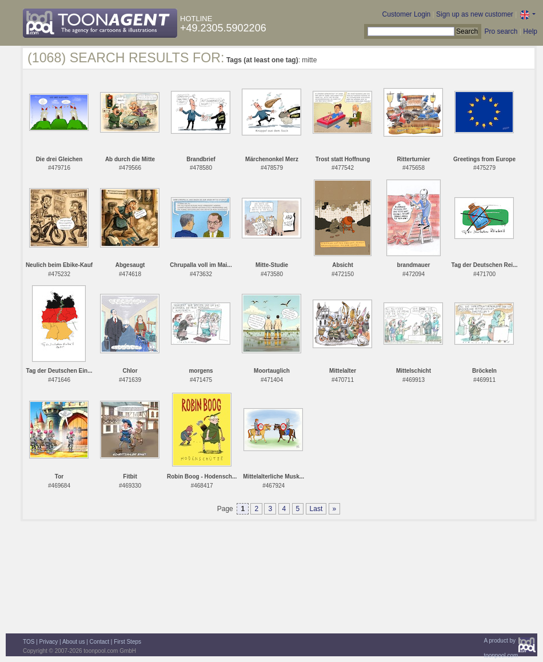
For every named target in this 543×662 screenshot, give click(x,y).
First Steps (127, 642)
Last (316, 509)
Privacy (48, 642)
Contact (99, 642)
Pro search (500, 31)
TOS (28, 642)
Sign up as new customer (474, 14)
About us (73, 642)
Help (530, 31)
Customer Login (406, 14)
